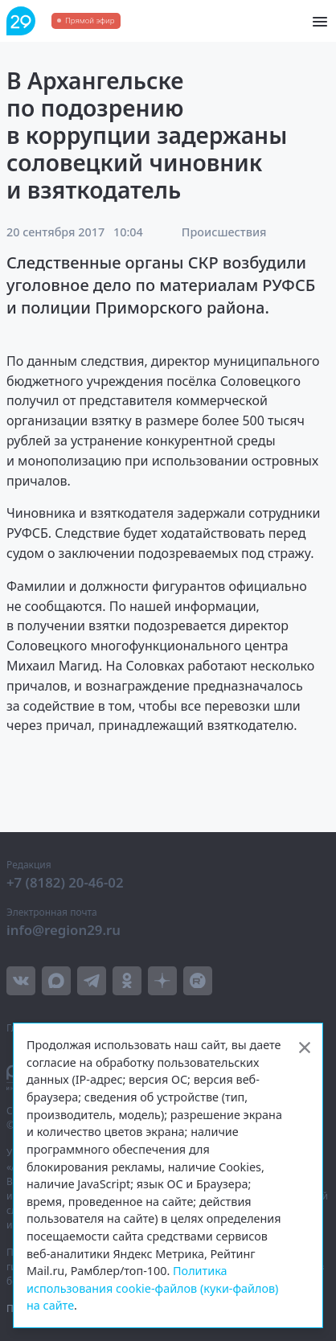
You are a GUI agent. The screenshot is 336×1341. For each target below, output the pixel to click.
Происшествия (224, 232)
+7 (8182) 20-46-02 (65, 882)
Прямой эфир (89, 20)
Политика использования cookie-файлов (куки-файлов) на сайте (152, 1288)
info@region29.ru (63, 930)
